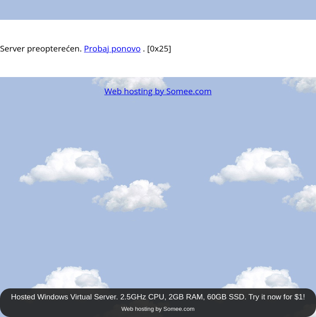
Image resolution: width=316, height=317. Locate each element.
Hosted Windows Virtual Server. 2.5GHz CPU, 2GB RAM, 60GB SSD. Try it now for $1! (158, 296)
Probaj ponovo (112, 48)
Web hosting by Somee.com (158, 91)
